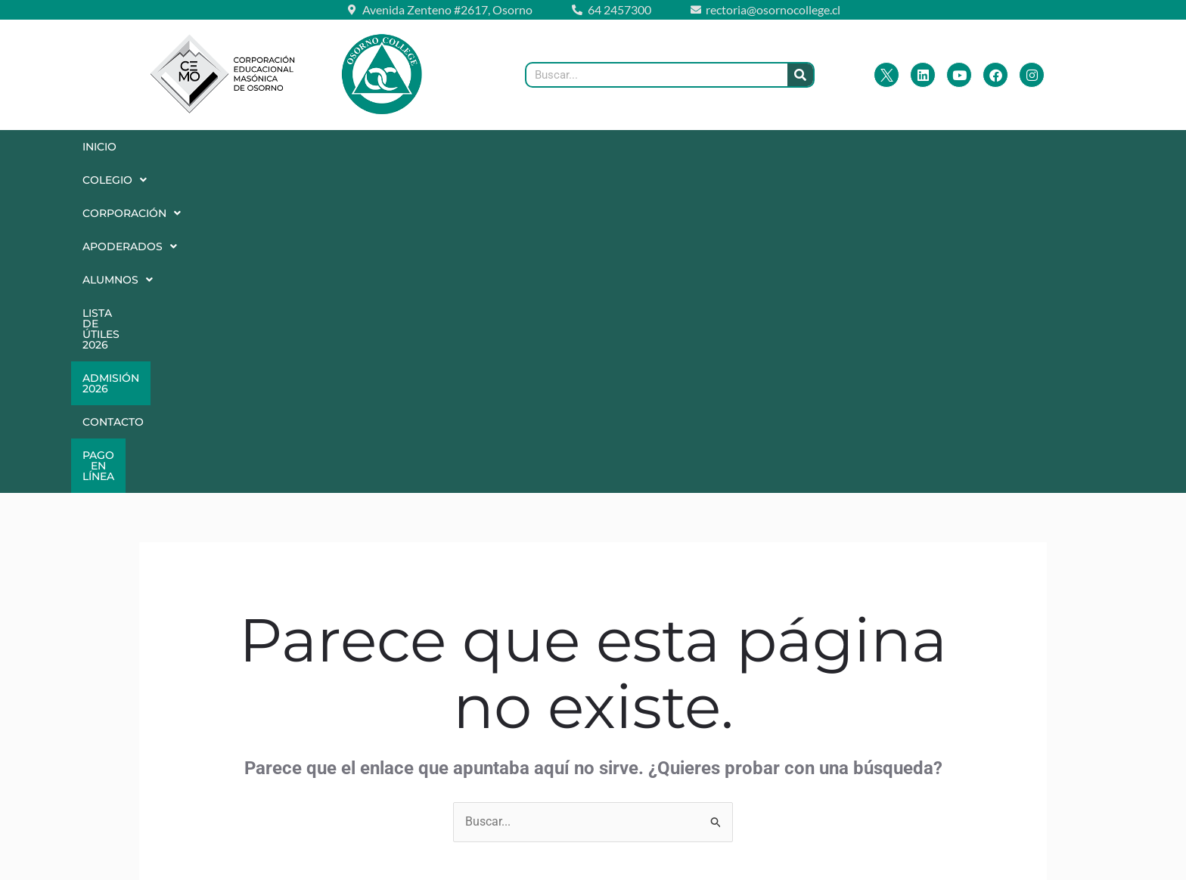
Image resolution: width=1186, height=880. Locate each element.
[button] (193, 146)
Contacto (944, 146)
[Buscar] (800, 75)
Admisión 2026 (834, 146)
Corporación (311, 146)
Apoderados (445, 146)
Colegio (193, 146)
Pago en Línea (1054, 146)
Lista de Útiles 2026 (695, 146)
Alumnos (564, 146)
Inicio (107, 146)
